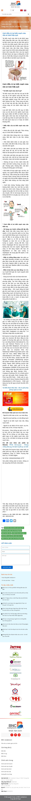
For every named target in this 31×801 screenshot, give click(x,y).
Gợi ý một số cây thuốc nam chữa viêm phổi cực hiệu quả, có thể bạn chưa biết (15, 593)
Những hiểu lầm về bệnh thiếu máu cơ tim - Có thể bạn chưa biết (14, 635)
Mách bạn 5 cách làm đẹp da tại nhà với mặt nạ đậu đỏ (15, 630)
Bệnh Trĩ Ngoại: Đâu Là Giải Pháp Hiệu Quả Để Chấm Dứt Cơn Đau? (15, 599)
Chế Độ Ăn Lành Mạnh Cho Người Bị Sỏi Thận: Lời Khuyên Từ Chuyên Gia (14, 604)
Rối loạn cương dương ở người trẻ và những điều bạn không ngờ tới (14, 619)
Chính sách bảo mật (6, 771)
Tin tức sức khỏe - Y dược (18, 26)
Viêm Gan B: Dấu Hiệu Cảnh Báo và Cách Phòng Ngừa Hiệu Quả (15, 625)
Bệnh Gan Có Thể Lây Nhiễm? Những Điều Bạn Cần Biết (14, 588)
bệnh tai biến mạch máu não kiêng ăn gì (11, 530)
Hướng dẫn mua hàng (6, 774)
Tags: (2, 527)
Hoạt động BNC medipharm (8, 577)
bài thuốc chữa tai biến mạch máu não (14, 527)
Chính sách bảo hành (6, 769)
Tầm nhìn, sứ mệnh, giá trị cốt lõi (9, 743)
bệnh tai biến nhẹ (6, 533)
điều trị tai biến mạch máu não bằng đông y (12, 538)
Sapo (19, 799)
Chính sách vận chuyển (6, 766)
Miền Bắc (3, 751)
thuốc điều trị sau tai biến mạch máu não (12, 535)
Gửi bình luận (7, 567)
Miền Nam (3, 756)
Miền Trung (4, 753)
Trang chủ (4, 26)
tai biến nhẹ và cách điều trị (19, 533)
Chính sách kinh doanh (6, 763)
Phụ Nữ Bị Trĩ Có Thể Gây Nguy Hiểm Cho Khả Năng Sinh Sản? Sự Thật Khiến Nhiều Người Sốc (14, 614)
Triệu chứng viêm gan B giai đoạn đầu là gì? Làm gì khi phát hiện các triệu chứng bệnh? (14, 609)
